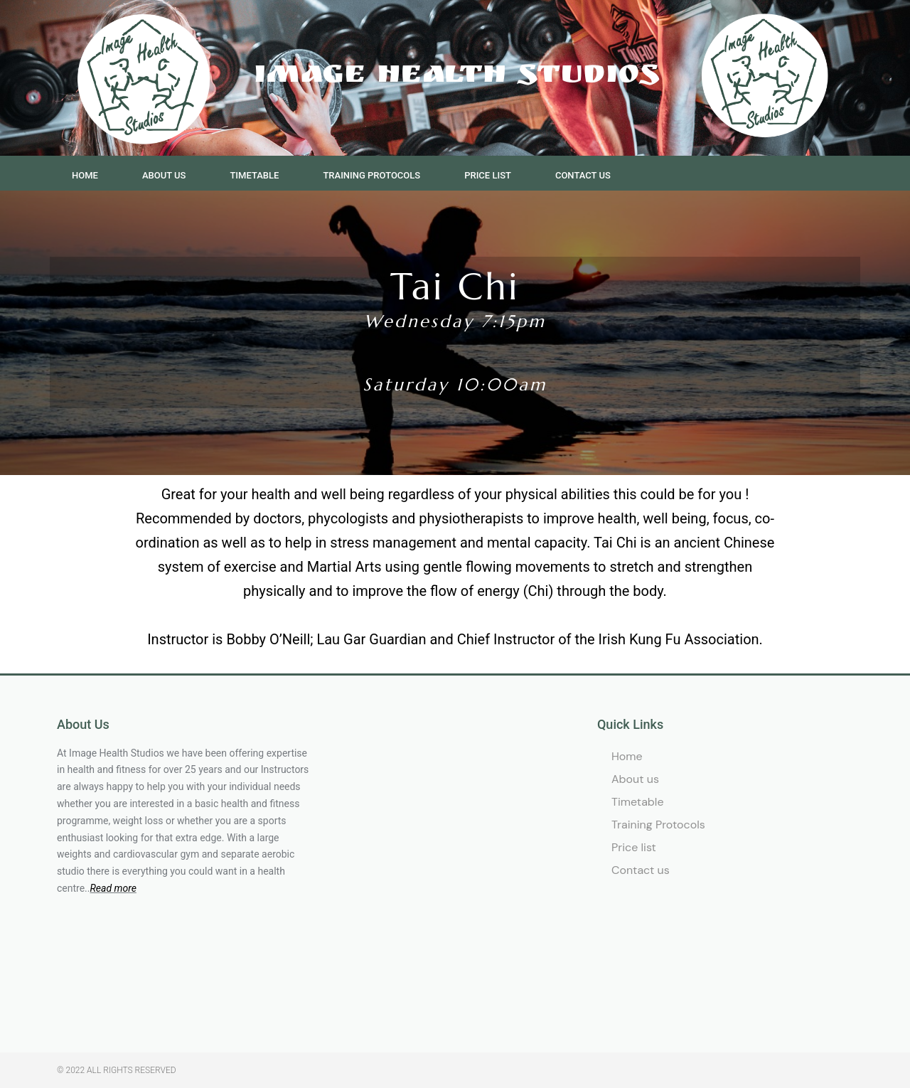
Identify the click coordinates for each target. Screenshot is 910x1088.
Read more (113, 888)
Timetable (254, 175)
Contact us (583, 175)
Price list (487, 175)
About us (164, 175)
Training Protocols (371, 175)
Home (85, 175)
